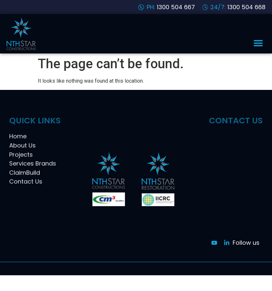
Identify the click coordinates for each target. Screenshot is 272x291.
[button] (258, 42)
